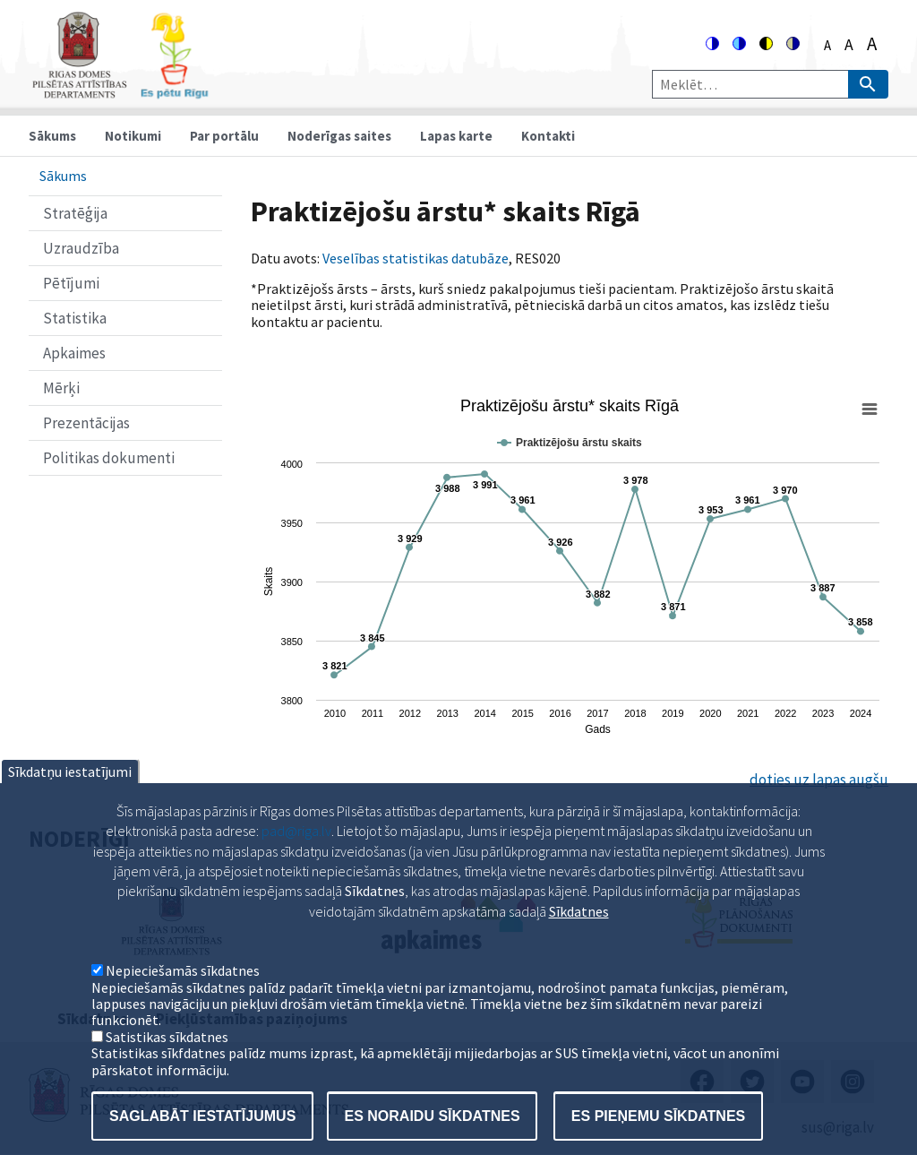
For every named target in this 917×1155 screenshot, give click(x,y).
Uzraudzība (81, 248)
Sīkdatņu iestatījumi (70, 804)
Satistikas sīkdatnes (167, 1069)
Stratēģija (75, 213)
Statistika (75, 318)
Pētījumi (71, 283)
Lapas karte (456, 135)
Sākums (52, 135)
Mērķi (61, 388)
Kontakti (548, 135)
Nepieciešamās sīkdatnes (183, 1003)
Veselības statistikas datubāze (415, 258)
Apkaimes (74, 353)
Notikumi (133, 135)
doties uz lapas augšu (819, 779)
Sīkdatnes (579, 943)
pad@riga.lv (296, 863)
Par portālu (224, 135)
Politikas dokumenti (109, 458)
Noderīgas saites (339, 135)
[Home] (120, 91)
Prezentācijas (86, 423)
